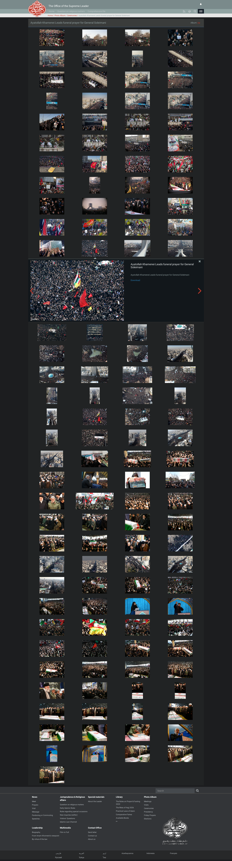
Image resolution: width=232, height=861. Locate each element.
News (34, 797)
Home (51, 11)
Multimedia (65, 828)
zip (198, 23)
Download (135, 280)
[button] (201, 11)
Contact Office (95, 828)
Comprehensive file (96, 11)
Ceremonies (72, 15)
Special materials (96, 797)
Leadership (37, 828)
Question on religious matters (71, 11)
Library (119, 797)
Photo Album (60, 15)
